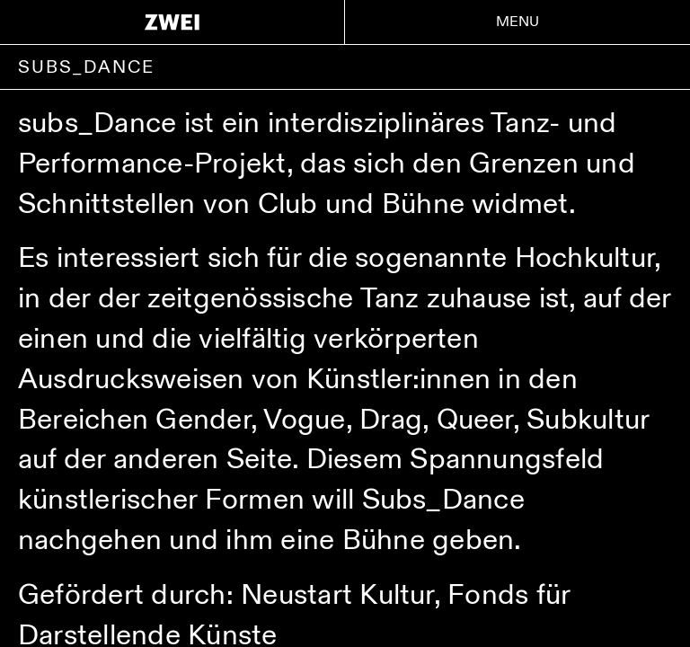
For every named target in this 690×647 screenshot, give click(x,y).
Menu (518, 22)
